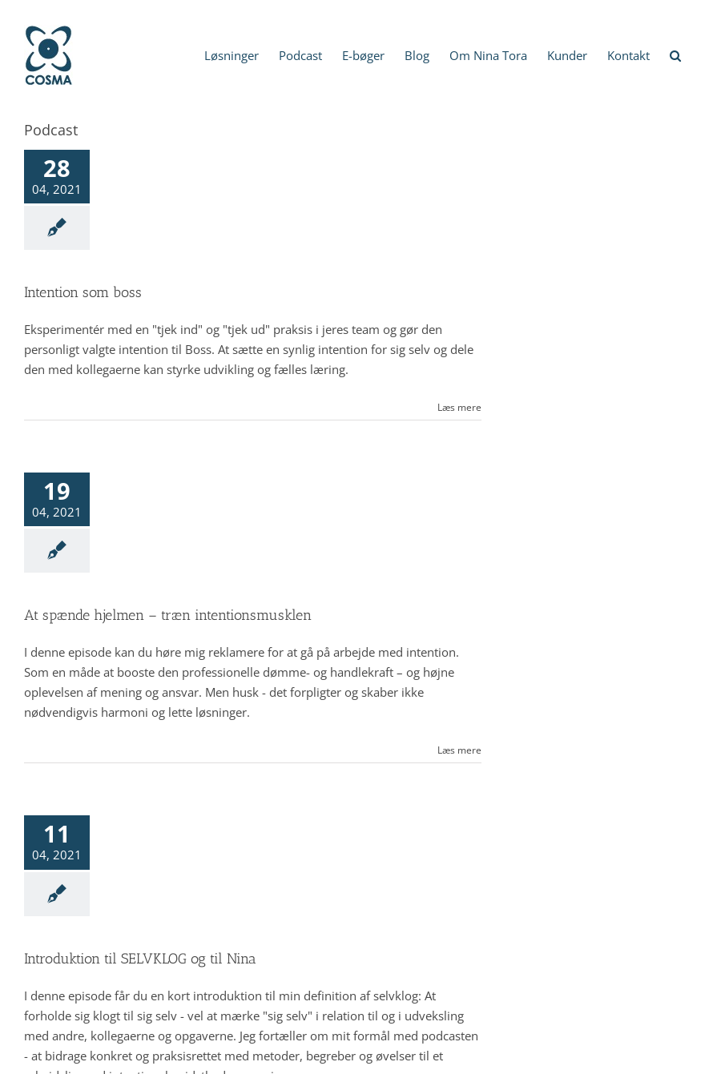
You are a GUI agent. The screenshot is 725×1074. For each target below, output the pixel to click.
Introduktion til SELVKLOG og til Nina (140, 958)
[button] (675, 54)
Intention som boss (83, 292)
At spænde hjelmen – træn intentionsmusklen (168, 615)
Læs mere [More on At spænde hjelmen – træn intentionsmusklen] (459, 750)
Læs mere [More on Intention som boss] (459, 407)
